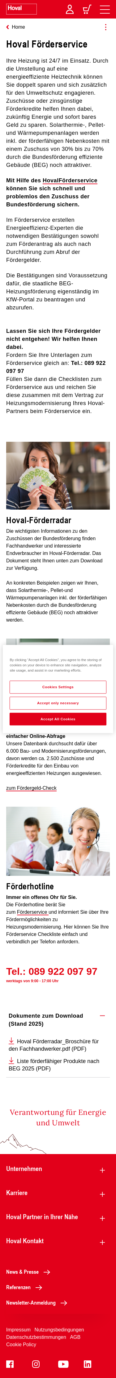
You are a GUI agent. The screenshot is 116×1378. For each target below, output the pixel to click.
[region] (58, 689)
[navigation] (105, 9)
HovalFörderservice (70, 180)
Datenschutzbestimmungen (36, 1337)
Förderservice (33, 912)
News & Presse (30, 1272)
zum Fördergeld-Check (31, 788)
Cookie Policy (21, 1344)
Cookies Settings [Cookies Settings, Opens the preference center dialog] (58, 687)
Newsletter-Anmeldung (38, 1302)
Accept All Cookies (58, 719)
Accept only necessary (58, 703)
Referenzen (25, 1287)
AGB (75, 1337)
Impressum (18, 1329)
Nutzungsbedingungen (59, 1329)
